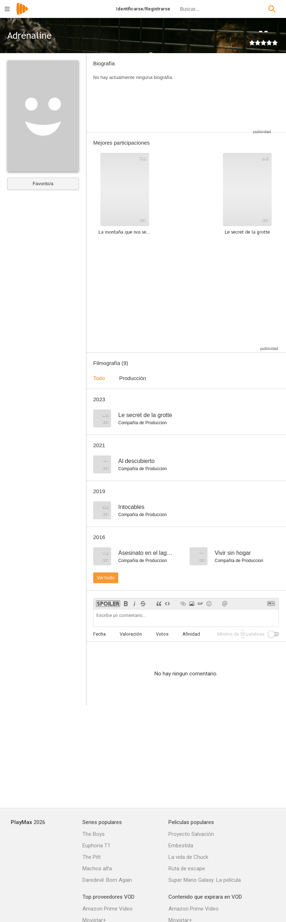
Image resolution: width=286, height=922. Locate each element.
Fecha (99, 634)
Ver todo (106, 577)
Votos (162, 634)
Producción (132, 378)
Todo (99, 378)
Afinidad (191, 634)
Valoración (131, 634)
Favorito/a (43, 183)
